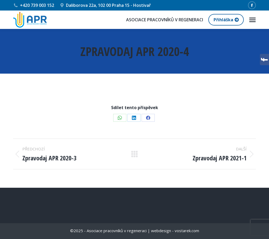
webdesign (161, 230)
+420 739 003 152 (33, 5)
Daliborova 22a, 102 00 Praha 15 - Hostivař (105, 5)
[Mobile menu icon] (252, 20)
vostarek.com (187, 230)
